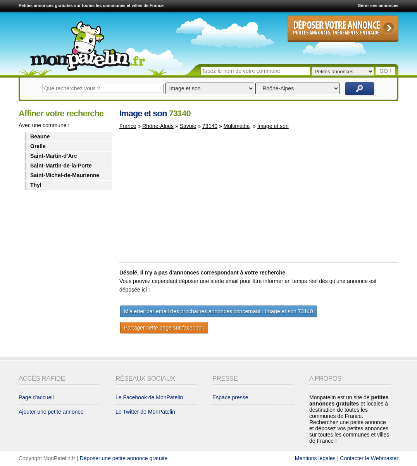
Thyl (35, 185)
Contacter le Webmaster (369, 458)
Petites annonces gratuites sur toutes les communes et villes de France (91, 5)
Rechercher (359, 88)
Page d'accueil (36, 397)
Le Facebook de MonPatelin (149, 397)
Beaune (40, 136)
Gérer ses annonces (378, 5)
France (127, 126)
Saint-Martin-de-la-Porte (61, 165)
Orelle (38, 146)
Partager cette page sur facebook (164, 327)
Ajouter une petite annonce (51, 412)
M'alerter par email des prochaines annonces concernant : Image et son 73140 (218, 311)
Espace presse (230, 397)
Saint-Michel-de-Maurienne (64, 175)
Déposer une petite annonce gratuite (124, 458)
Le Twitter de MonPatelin (145, 412)
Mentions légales (315, 458)
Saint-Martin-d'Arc (53, 156)
